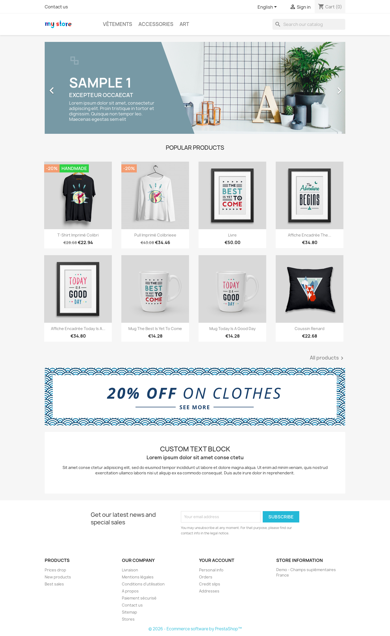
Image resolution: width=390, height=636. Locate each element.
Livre (232, 235)
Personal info (211, 569)
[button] (67, 88)
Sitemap (129, 612)
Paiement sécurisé (139, 598)
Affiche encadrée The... (309, 235)
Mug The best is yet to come (155, 328)
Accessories (155, 24)
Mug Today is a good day (232, 328)
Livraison (130, 569)
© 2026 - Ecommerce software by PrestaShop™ (195, 629)
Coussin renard (309, 328)
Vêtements (117, 24)
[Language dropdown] (268, 7)
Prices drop (55, 569)
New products (58, 577)
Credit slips (209, 584)
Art (184, 24)
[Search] (308, 24)
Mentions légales (138, 577)
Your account (216, 560)
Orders (205, 577)
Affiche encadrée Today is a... (78, 328)
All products (327, 358)
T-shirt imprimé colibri (78, 235)
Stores (128, 619)
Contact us (56, 7)
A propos (130, 591)
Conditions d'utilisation (143, 584)
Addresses (209, 591)
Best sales (54, 584)
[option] (195, 88)
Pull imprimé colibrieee (155, 235)
